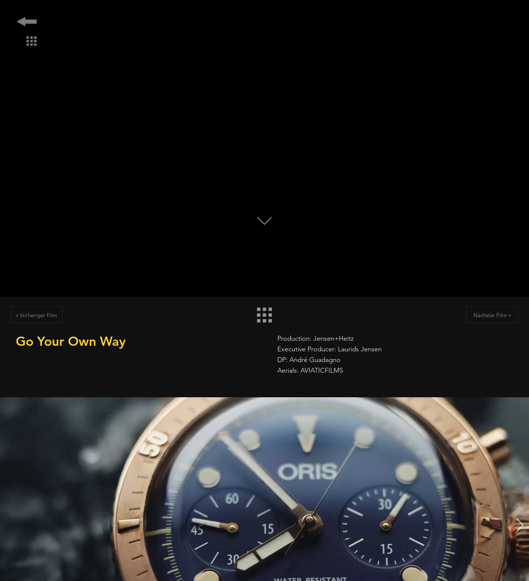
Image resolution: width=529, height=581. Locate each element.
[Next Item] (520, 526)
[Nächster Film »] (492, 314)
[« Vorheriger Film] (37, 314)
